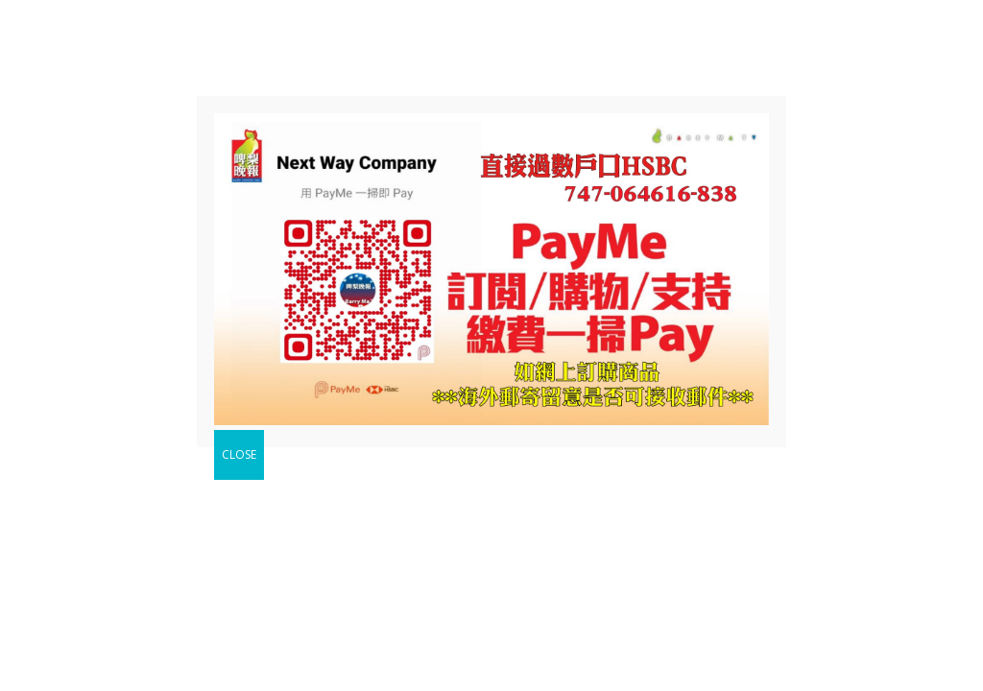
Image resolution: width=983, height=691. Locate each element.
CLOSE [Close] (239, 454)
